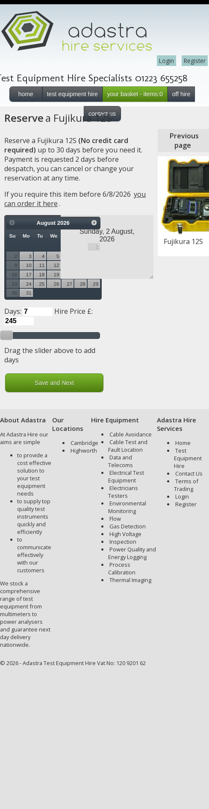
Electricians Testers (123, 491)
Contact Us (189, 473)
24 (29, 284)
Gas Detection (127, 526)
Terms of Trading (186, 485)
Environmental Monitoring (127, 507)
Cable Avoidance (130, 434)
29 (95, 284)
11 (41, 265)
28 (82, 284)
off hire (181, 94)
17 (29, 274)
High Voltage (125, 534)
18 (41, 274)
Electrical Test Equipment (126, 476)
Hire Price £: (73, 311)
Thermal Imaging (130, 580)
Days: (12, 311)
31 (29, 292)
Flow (115, 518)
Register (195, 61)
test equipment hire (72, 94)
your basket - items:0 (135, 94)
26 (56, 284)
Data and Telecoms (120, 461)
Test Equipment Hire (188, 458)
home (25, 94)
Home (183, 443)
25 (41, 284)
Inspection (122, 541)
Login (166, 61)
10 (29, 265)
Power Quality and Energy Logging (132, 553)
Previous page (184, 140)
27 (69, 284)
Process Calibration (121, 568)
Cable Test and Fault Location (127, 445)
